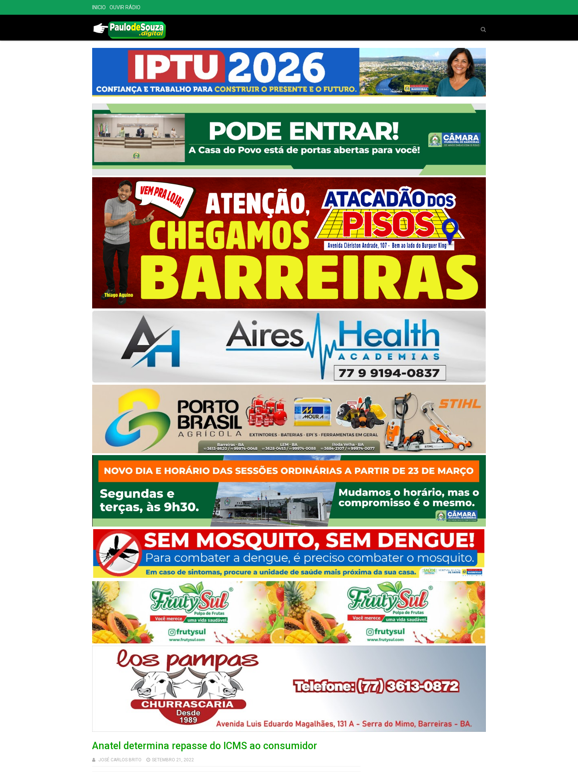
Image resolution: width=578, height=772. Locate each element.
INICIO (99, 7)
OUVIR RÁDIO (124, 7)
